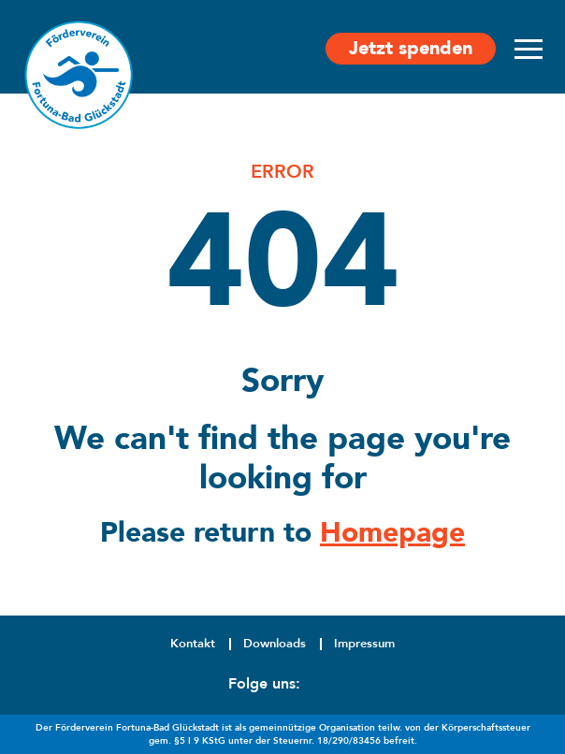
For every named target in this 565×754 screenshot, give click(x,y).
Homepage (392, 533)
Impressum (364, 643)
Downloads (274, 643)
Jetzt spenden (410, 48)
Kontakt (192, 643)
